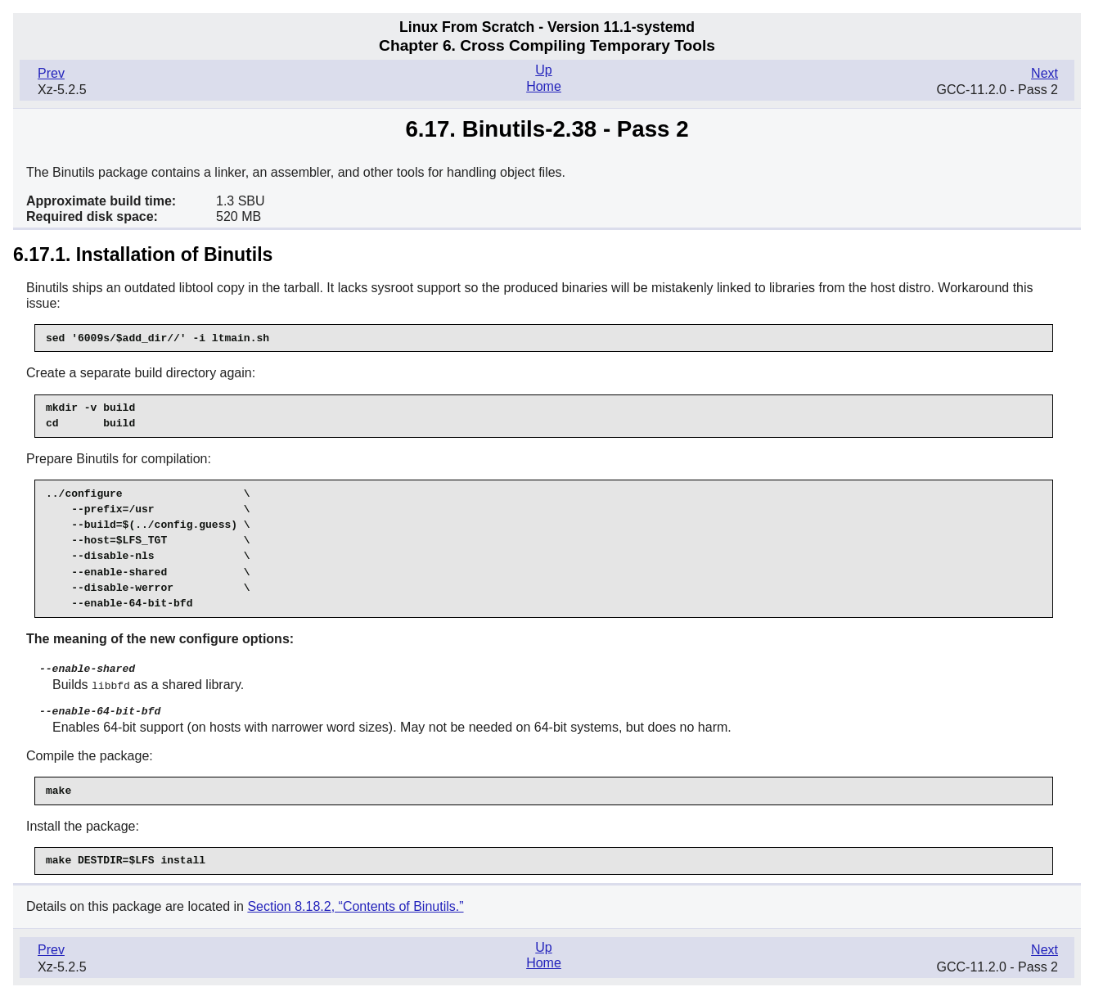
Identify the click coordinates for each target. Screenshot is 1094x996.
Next (1044, 73)
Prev (51, 73)
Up (543, 70)
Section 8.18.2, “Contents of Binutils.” (355, 904)
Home (543, 86)
